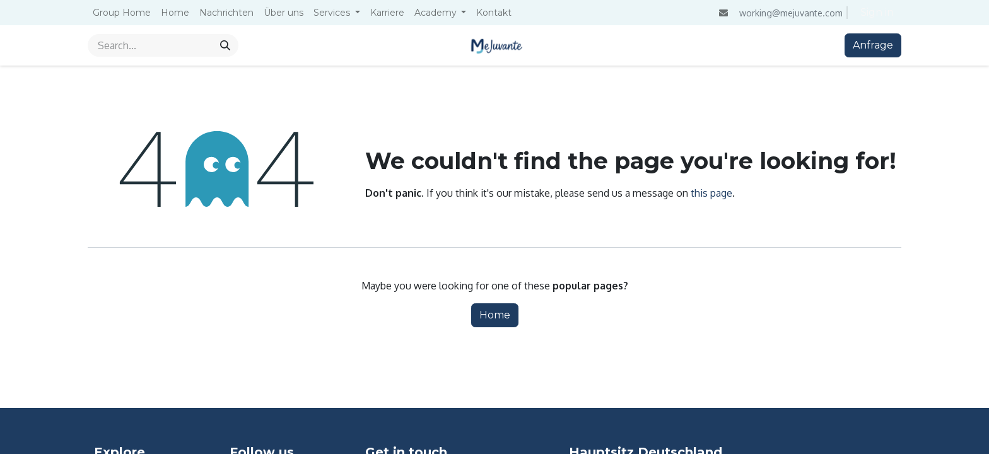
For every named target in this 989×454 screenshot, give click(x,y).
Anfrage (873, 45)
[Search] (225, 45)
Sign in (877, 12)
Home (494, 315)
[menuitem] (122, 13)
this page (711, 193)
